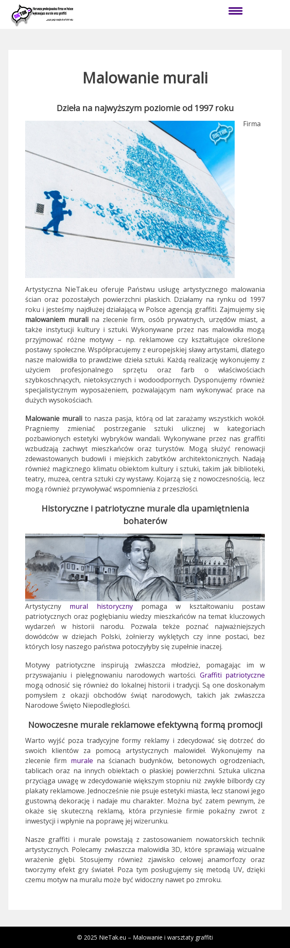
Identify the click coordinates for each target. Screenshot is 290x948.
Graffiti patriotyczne (232, 675)
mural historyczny (101, 606)
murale (82, 760)
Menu (235, 11)
